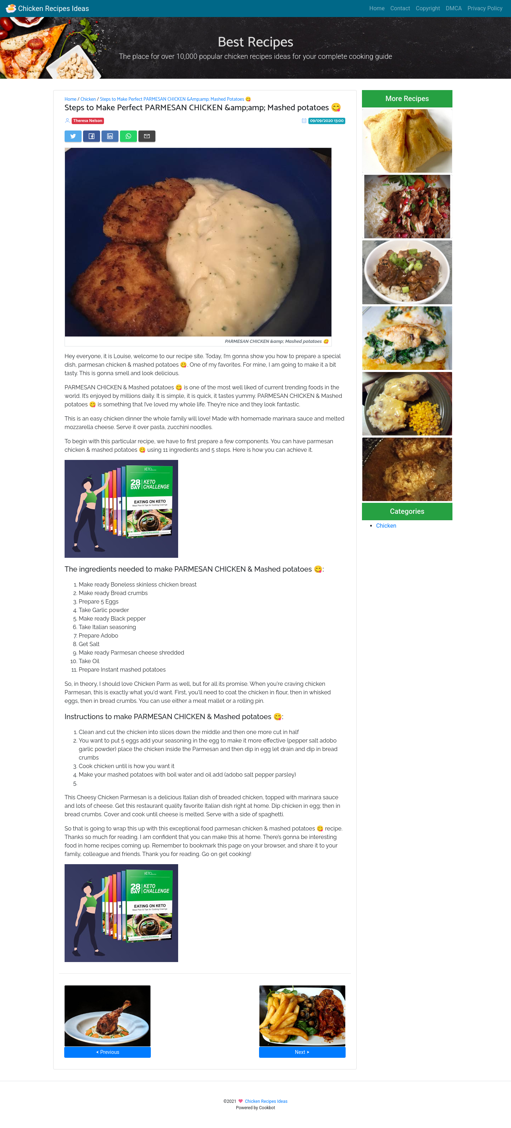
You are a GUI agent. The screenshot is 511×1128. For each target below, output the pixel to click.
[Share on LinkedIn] (110, 136)
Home (377, 8)
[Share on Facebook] (91, 136)
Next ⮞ (302, 1052)
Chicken (88, 99)
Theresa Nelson (87, 120)
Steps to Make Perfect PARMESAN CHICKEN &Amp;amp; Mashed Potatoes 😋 (175, 99)
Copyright (428, 8)
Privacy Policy (485, 8)
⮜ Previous (107, 1052)
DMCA (454, 8)
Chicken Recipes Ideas (47, 8)
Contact (400, 8)
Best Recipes (255, 42)
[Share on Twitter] (73, 136)
